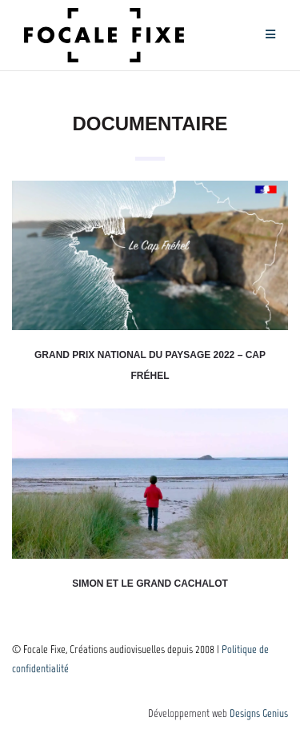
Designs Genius (259, 713)
